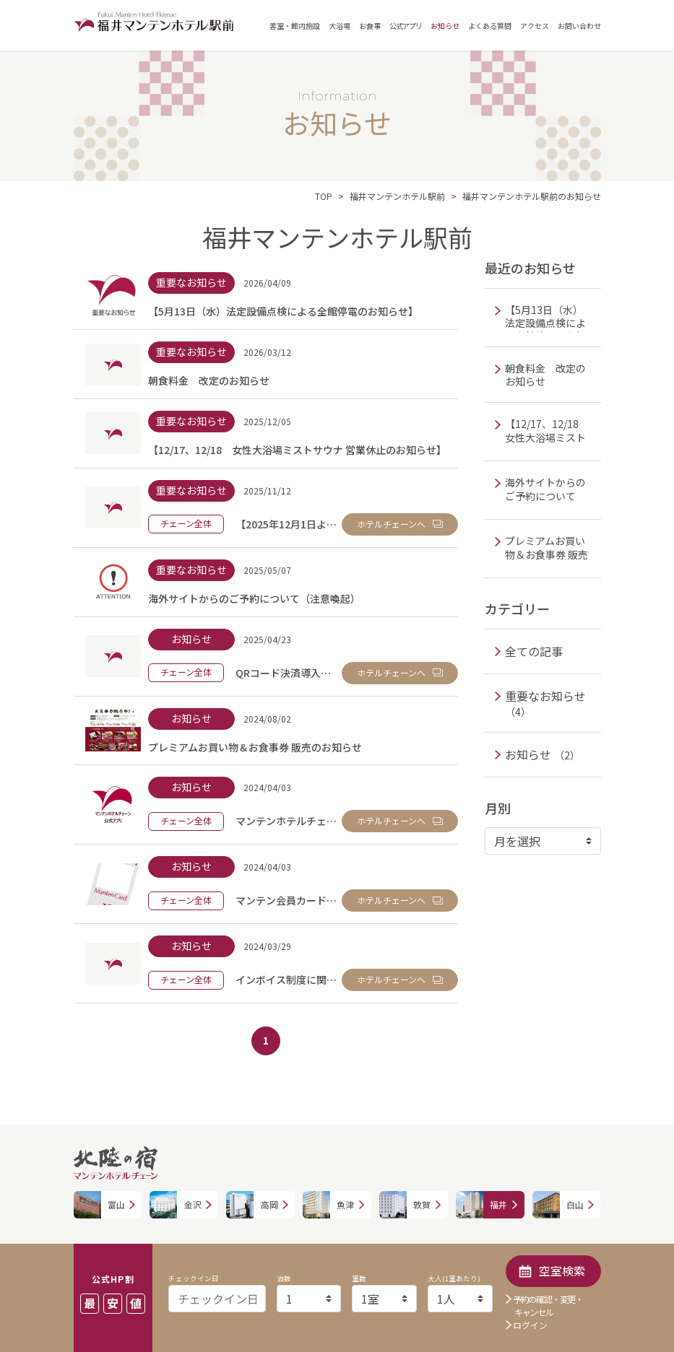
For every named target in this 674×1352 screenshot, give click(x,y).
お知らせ (542, 754)
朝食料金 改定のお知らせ (208, 380)
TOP (323, 196)
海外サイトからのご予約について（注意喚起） (254, 598)
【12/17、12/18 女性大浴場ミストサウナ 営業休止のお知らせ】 (297, 449)
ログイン (530, 1325)
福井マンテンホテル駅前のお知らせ (531, 196)
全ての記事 (534, 651)
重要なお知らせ (545, 703)
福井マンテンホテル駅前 (397, 196)
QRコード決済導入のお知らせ (303, 673)
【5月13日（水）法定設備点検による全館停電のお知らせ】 (283, 311)
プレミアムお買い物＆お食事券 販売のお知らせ (255, 747)
